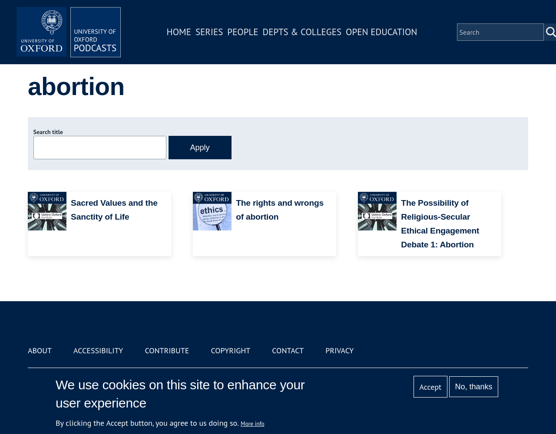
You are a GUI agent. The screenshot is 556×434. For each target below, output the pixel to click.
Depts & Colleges (302, 32)
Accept (430, 387)
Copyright (230, 350)
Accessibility (98, 350)
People (242, 32)
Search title (48, 132)
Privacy (339, 350)
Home (179, 32)
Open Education (381, 32)
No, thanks (473, 386)
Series (209, 32)
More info (253, 423)
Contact (288, 350)
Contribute (167, 350)
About (40, 350)
